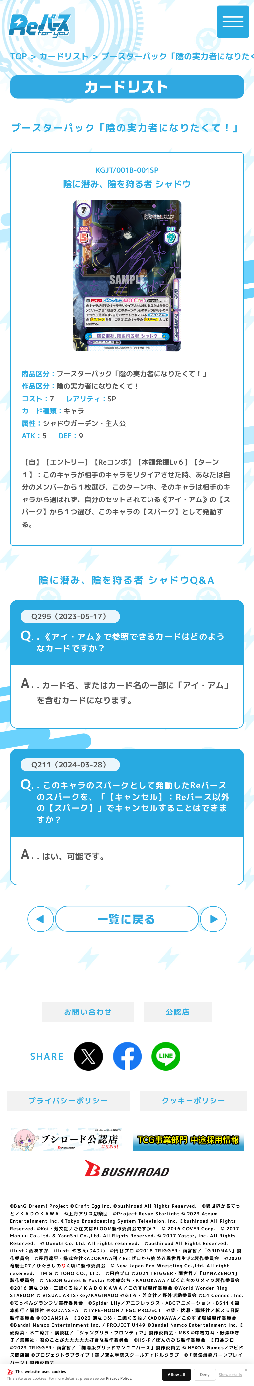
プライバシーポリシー (68, 1100)
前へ (40, 919)
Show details (230, 1375)
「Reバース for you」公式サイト (39, 26)
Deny (205, 1374)
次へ (213, 919)
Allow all (176, 1374)
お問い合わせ (88, 1012)
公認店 (178, 1012)
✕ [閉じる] (246, 1370)
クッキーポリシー (194, 1100)
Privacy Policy (118, 1378)
